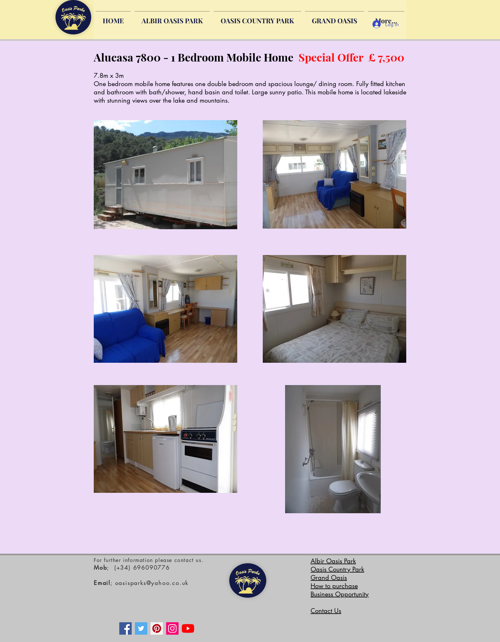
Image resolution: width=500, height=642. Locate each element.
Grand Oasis (329, 577)
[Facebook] (125, 628)
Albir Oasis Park (333, 561)
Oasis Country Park (337, 569)
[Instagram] (172, 628)
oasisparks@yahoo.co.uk (152, 583)
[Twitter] (141, 628)
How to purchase (334, 586)
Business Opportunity (340, 594)
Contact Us (326, 611)
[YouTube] (188, 628)
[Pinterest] (157, 628)
